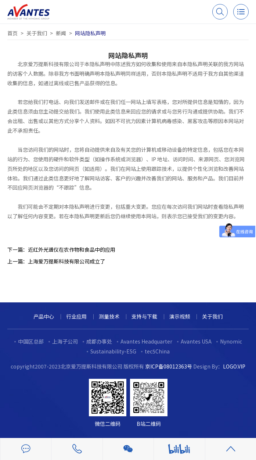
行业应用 (76, 316)
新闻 (61, 33)
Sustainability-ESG (113, 351)
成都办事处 (99, 341)
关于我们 (36, 33)
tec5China (157, 351)
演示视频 (179, 316)
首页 (12, 33)
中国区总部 (31, 341)
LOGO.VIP (234, 366)
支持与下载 (144, 316)
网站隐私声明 (90, 33)
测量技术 (109, 316)
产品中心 (43, 316)
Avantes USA (196, 341)
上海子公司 (65, 341)
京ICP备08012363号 (168, 366)
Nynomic (231, 341)
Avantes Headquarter (146, 341)
